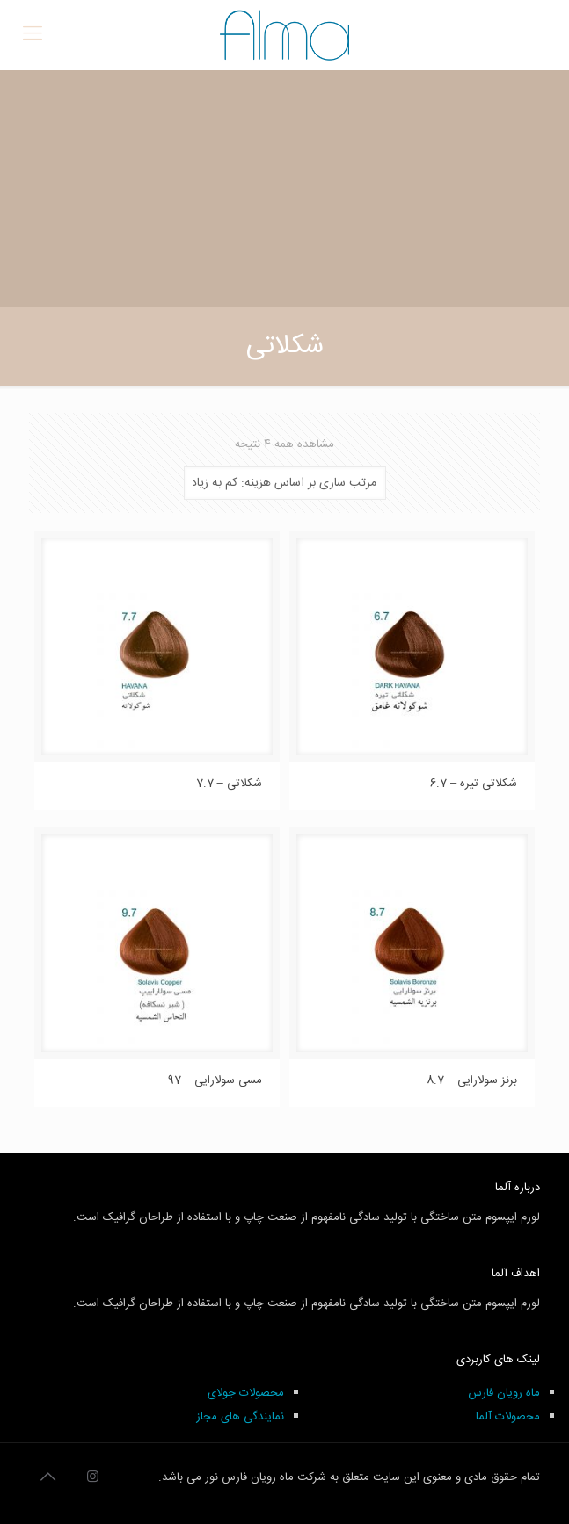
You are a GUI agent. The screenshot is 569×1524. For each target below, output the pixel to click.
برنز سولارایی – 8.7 (472, 1080)
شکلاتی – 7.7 (229, 783)
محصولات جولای (246, 1393)
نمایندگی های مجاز (240, 1416)
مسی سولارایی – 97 (215, 1080)
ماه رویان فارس (504, 1393)
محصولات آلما (508, 1416)
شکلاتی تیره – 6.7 (473, 783)
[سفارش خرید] (285, 483)
